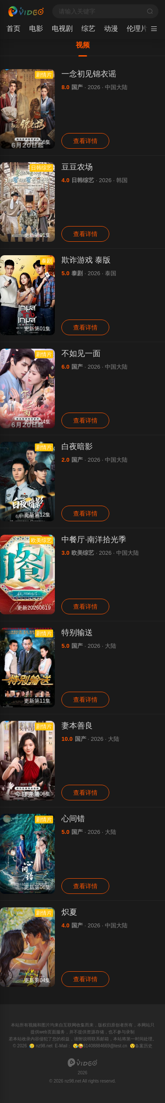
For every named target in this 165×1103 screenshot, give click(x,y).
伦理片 (137, 28)
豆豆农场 (77, 167)
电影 (36, 28)
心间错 (73, 818)
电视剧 (62, 28)
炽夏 (69, 912)
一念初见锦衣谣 (88, 74)
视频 (83, 45)
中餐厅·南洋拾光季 (93, 539)
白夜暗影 (77, 446)
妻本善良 (77, 725)
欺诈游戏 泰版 (86, 260)
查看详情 (85, 140)
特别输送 (77, 632)
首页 (13, 28)
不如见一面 (81, 353)
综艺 (88, 28)
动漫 (111, 28)
